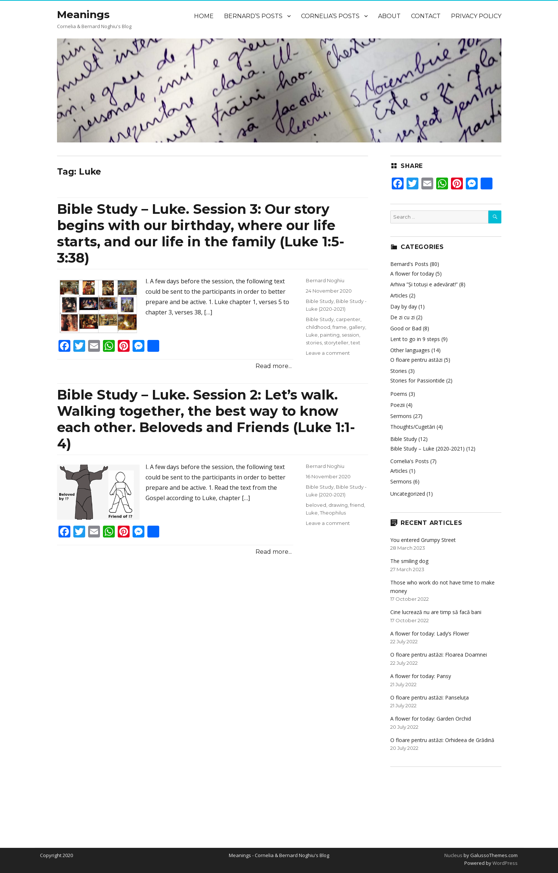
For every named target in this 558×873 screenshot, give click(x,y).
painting (330, 335)
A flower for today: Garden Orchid (430, 718)
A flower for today (412, 273)
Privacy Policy (476, 16)
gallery (357, 327)
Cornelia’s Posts (330, 16)
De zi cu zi (402, 317)
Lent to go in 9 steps (415, 339)
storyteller (336, 343)
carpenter (348, 319)
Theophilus (333, 513)
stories (314, 343)
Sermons (401, 415)
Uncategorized (407, 493)
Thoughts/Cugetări (412, 426)
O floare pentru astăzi (416, 359)
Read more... (273, 366)
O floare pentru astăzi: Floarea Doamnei (438, 654)
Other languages (410, 350)
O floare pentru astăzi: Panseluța (429, 697)
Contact (426, 16)
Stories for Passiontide (417, 380)
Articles (399, 295)
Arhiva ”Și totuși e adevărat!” (424, 284)
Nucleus (453, 855)
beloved (316, 505)
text (355, 343)
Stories (398, 370)
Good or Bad (405, 328)
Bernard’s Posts (253, 16)
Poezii (397, 404)
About (389, 16)
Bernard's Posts (409, 263)
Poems (398, 393)
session (350, 335)
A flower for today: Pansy (420, 676)
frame (340, 327)
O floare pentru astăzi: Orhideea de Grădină (442, 740)
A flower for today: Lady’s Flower (429, 633)
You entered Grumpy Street (423, 539)
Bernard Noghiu (325, 280)
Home (204, 16)
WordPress (504, 863)
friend (357, 505)
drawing (338, 505)
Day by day (403, 306)
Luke (312, 335)
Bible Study (320, 301)
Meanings (83, 14)
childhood (318, 327)
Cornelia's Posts (409, 461)
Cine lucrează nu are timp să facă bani (435, 612)
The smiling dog (409, 560)
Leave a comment (328, 353)
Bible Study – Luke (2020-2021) (427, 448)
